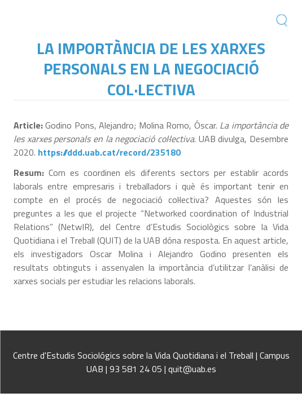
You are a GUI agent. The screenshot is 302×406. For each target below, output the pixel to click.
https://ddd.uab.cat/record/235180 (109, 152)
